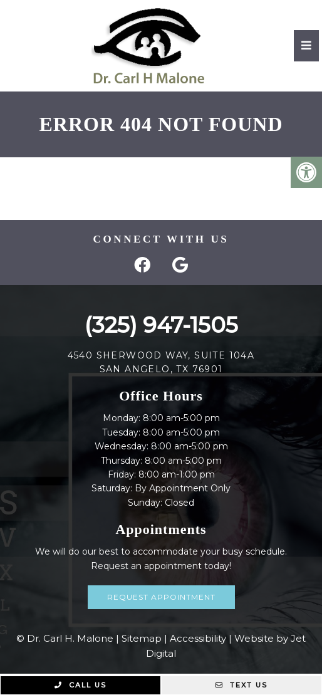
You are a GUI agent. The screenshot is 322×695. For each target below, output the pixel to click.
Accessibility (198, 638)
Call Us (80, 685)
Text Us (241, 685)
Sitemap (142, 638)
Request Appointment (161, 597)
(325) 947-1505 (161, 324)
